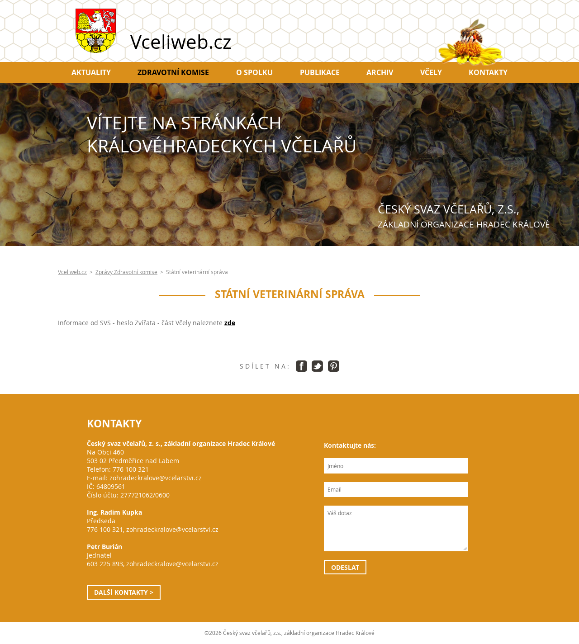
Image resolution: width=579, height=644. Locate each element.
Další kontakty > (123, 592)
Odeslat (345, 567)
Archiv (379, 72)
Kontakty (488, 72)
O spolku (254, 72)
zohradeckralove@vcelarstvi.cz (155, 478)
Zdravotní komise (173, 72)
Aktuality (91, 72)
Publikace (320, 72)
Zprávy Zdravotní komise (126, 272)
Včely (431, 72)
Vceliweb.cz (72, 272)
